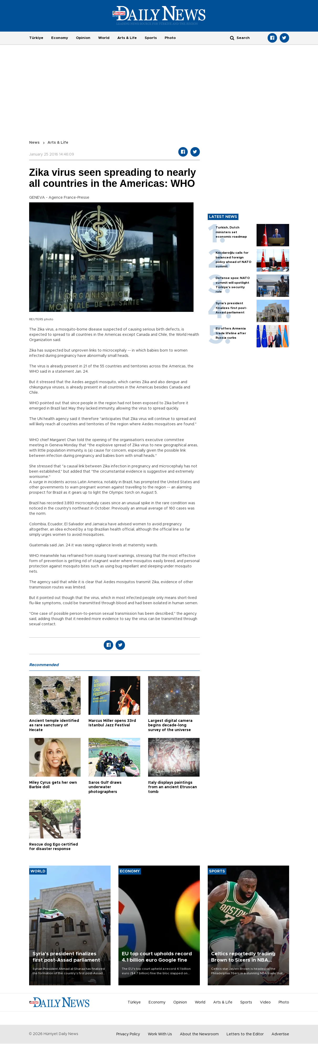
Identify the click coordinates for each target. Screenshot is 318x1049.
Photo (170, 38)
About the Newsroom (199, 1034)
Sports (151, 38)
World (104, 38)
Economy (59, 38)
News (34, 142)
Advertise (280, 1034)
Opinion (83, 38)
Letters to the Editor (245, 1034)
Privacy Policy (128, 1034)
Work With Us (160, 1034)
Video (265, 1002)
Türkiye (36, 38)
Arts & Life (127, 38)
